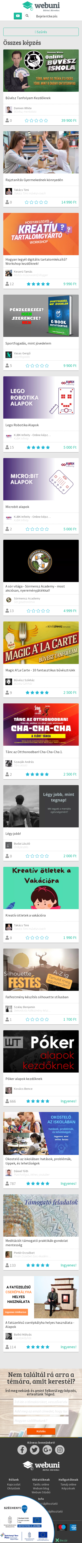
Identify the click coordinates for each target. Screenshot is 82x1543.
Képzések (68, 1488)
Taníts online (41, 1484)
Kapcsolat (13, 1484)
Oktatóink (13, 1488)
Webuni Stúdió (41, 1492)
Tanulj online (68, 1484)
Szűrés (41, 32)
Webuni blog (41, 1488)
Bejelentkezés (47, 16)
